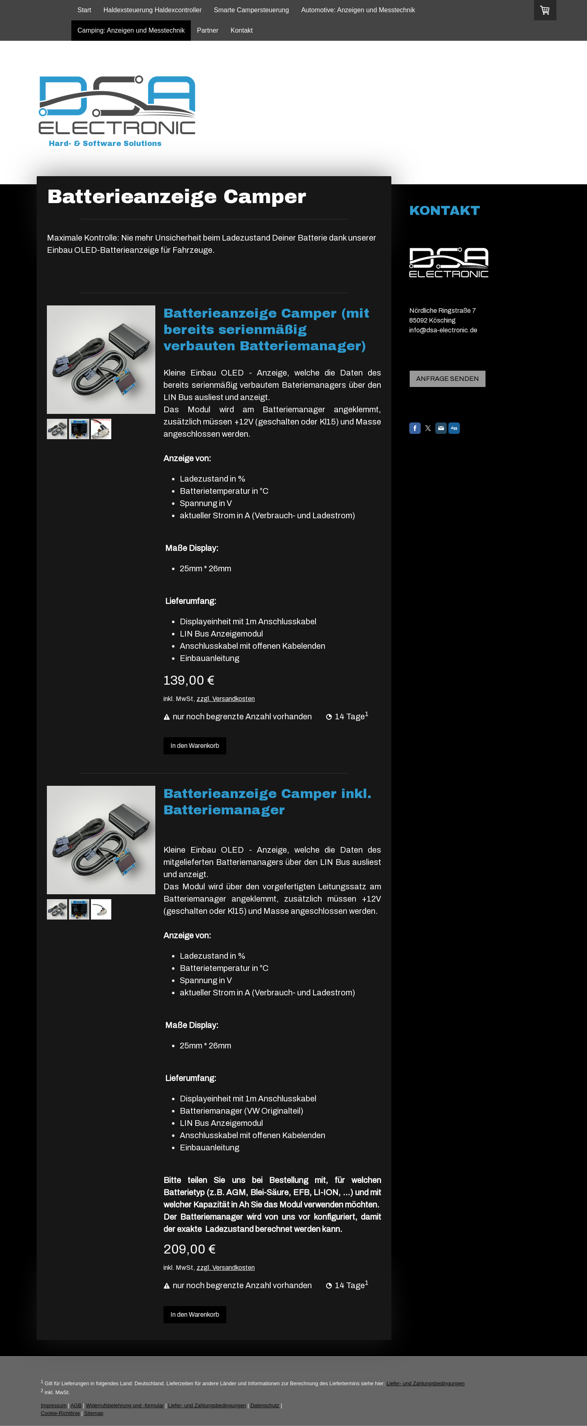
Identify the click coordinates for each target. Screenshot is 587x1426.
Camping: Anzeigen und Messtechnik (131, 30)
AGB (76, 1405)
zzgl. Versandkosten (225, 698)
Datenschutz (264, 1405)
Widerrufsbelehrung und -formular (125, 1405)
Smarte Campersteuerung (251, 10)
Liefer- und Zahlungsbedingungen (425, 1383)
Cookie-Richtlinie (60, 1413)
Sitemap (93, 1413)
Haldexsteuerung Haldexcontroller (153, 10)
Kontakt (242, 30)
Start (84, 10)
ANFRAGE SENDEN (447, 378)
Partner (207, 30)
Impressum (53, 1405)
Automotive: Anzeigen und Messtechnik (358, 10)
